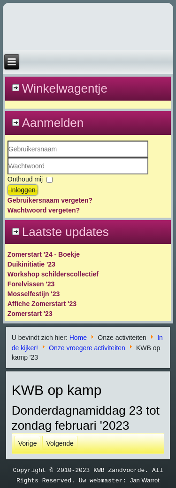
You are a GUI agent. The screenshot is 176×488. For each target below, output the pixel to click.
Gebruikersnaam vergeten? (50, 200)
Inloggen (23, 190)
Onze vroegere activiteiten (87, 347)
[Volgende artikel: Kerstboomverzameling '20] (59, 443)
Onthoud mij (25, 179)
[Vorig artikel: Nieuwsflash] (28, 443)
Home (78, 337)
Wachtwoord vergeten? (44, 210)
